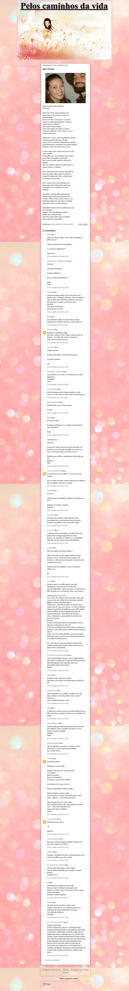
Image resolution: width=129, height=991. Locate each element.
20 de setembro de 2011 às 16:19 (57, 543)
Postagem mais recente (52, 970)
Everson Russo (52, 389)
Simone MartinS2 (53, 839)
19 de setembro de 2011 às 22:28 (57, 312)
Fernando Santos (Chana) (55, 865)
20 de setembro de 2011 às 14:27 (57, 526)
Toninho (50, 292)
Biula (49, 417)
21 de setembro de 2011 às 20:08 (57, 878)
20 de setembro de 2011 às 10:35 (57, 486)
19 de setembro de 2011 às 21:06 (57, 287)
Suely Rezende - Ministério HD (57, 261)
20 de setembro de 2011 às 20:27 (57, 754)
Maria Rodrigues (52, 723)
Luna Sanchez (52, 819)
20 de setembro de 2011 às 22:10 (57, 834)
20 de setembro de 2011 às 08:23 (57, 384)
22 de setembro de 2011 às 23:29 (57, 917)
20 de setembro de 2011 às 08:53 (57, 413)
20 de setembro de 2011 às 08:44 (57, 397)
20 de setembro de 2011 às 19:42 (57, 738)
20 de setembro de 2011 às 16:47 (57, 650)
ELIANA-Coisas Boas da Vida (57, 655)
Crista (49, 581)
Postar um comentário (52, 960)
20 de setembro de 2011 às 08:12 (57, 367)
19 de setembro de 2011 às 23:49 (57, 342)
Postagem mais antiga (79, 970)
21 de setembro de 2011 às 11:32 (57, 860)
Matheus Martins (53, 402)
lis (48, 882)
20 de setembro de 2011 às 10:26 (57, 466)
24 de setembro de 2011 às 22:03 (57, 955)
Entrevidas (50, 515)
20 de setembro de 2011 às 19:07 (57, 719)
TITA (49, 708)
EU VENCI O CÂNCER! (55, 922)
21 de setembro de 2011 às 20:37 (57, 898)
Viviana (49, 758)
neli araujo (50, 347)
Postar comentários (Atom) (69, 978)
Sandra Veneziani (53, 743)
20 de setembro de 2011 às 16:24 (57, 576)
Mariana (50, 852)
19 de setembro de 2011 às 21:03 (57, 256)
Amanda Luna (52, 690)
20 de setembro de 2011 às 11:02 (57, 510)
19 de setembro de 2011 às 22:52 (57, 325)
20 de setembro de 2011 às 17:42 (57, 670)
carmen (49, 548)
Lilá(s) (49, 675)
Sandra (49, 902)
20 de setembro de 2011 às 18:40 (57, 703)
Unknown (50, 329)
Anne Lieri (50, 530)
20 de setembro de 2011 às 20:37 (57, 814)
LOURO (50, 490)
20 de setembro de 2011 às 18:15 (57, 686)
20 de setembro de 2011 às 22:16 (57, 847)
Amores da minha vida (54, 471)
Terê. (48, 316)
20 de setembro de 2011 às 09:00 (57, 435)
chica (49, 234)
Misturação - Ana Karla (55, 371)
